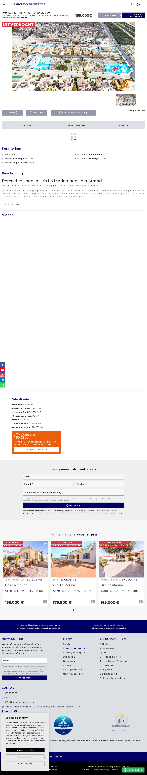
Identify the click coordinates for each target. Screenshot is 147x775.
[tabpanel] (25, 573)
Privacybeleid (106, 499)
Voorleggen (73, 505)
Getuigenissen (72, 669)
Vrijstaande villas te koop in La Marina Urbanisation (39, 625)
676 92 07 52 (9, 698)
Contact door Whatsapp (73, 112)
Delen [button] (12, 112)
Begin (67, 644)
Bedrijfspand (108, 674)
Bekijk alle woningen (114, 678)
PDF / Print (37, 112)
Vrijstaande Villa (111, 657)
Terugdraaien (134, 111)
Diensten (69, 657)
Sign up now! (37, 449)
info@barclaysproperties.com (18, 702)
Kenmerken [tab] (26, 125)
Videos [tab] (123, 125)
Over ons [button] (69, 661)
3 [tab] (76, 610)
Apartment (107, 648)
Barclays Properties (29, 4)
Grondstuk (107, 665)
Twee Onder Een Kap (114, 661)
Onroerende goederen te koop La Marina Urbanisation (39, 628)
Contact (68, 665)
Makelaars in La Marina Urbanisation (108, 625)
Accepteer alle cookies (25, 750)
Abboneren (24, 678)
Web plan (58, 757)
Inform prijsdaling (109, 15)
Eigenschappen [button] (73, 648)
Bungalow (106, 669)
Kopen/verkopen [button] (74, 652)
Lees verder (13, 205)
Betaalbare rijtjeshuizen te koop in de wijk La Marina (108, 767)
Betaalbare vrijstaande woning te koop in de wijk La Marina (108, 770)
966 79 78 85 (9, 693)
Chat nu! (133, 770)
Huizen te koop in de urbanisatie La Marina (108, 628)
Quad (103, 652)
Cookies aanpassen (25, 757)
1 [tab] (71, 610)
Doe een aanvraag (133, 15)
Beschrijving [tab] (76, 125)
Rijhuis (104, 644)
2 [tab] (73, 610)
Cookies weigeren (25, 764)
